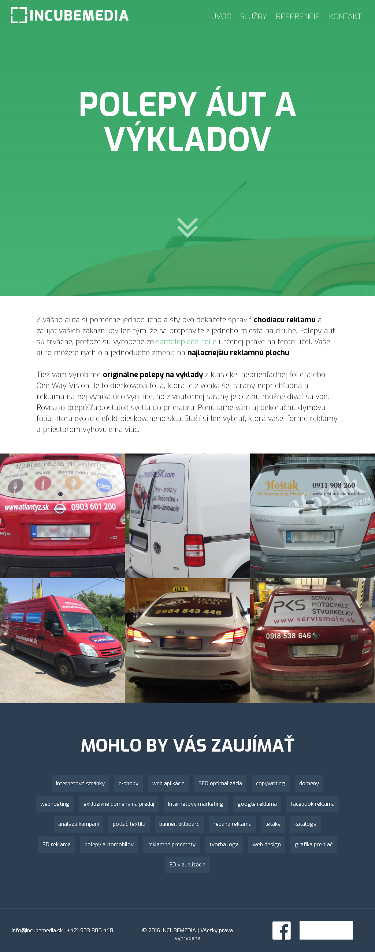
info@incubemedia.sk (37, 930)
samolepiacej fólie (186, 342)
